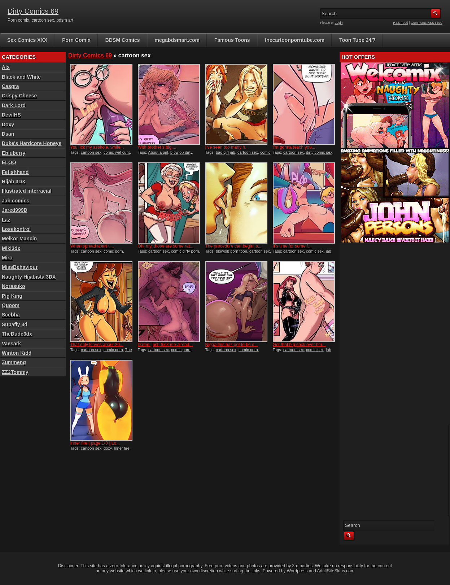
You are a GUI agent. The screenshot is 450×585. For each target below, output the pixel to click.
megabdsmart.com (177, 40)
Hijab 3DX (13, 181)
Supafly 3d (14, 324)
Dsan (8, 134)
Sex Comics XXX (27, 40)
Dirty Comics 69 (33, 11)
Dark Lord (14, 105)
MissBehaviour (20, 267)
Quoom (10, 305)
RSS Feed (401, 23)
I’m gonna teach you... (294, 147)
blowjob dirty (181, 152)
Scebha (11, 315)
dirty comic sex (319, 152)
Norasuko (13, 286)
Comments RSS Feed (426, 23)
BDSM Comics (122, 40)
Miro (7, 258)
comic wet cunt (117, 152)
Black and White (21, 77)
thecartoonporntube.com (295, 40)
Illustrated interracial (27, 191)
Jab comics (15, 201)
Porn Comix (76, 40)
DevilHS (11, 115)
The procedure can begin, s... (233, 246)
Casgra (10, 86)
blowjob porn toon (231, 251)
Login (339, 23)
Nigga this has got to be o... (231, 344)
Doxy (8, 124)
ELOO (9, 162)
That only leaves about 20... (96, 344)
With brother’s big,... (157, 147)
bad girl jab (225, 152)
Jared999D (14, 210)
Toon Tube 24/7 (357, 40)
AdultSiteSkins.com (335, 570)
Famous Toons (232, 40)
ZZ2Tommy (15, 372)
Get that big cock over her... (299, 344)
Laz (6, 220)
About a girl (158, 152)
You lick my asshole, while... (97, 147)
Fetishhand (15, 172)
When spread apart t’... (92, 246)
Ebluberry (13, 153)
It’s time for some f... (292, 246)
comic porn (113, 251)
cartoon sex (91, 152)
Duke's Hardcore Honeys (31, 143)
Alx (6, 67)
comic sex (315, 251)
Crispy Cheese (19, 96)
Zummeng (14, 362)
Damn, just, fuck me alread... (165, 344)
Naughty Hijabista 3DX (29, 277)
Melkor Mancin (19, 238)
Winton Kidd (16, 353)
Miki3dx (11, 248)
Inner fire (121, 448)
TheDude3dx (17, 334)
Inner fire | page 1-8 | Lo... (95, 443)
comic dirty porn (185, 251)
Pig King (12, 296)
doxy (108, 448)
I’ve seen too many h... (227, 147)
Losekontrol (16, 229)
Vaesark (11, 343)
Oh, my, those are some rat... (166, 246)
